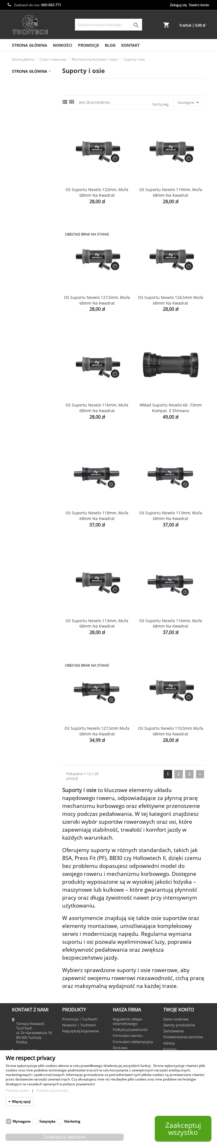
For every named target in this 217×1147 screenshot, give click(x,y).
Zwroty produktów (179, 1025)
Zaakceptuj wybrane (64, 1137)
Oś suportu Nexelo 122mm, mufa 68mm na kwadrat (97, 192)
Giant (19, 468)
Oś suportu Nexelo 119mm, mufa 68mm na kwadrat (170, 192)
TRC (18, 661)
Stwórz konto (199, 5)
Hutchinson (25, 490)
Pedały (27, 295)
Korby (30, 207)
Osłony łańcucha (36, 272)
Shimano (22, 600)
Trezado (22, 672)
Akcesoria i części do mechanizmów (32, 191)
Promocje (88, 45)
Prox (18, 567)
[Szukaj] (108, 25)
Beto (18, 413)
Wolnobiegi (31, 283)
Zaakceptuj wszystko (183, 1128)
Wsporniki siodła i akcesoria (33, 335)
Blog (110, 45)
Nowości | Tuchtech (79, 1025)
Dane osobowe (175, 1019)
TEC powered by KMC (29, 636)
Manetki (28, 245)
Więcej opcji (21, 1101)
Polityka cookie (17, 1090)
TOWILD (21, 649)
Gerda (20, 457)
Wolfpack (23, 683)
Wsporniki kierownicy (27, 319)
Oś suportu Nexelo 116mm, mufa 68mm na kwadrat (97, 407)
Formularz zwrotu (128, 1035)
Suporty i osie (38, 234)
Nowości (62, 45)
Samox (20, 589)
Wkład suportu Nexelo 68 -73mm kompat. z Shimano (171, 407)
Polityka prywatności (130, 1029)
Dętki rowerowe (29, 360)
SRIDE (19, 622)
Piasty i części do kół (33, 259)
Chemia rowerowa (31, 93)
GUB (18, 479)
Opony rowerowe (30, 371)
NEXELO (21, 556)
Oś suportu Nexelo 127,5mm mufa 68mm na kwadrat (96, 731)
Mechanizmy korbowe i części (29, 172)
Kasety (27, 126)
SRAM (19, 611)
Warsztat (22, 382)
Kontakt (130, 45)
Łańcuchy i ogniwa (27, 156)
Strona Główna (29, 45)
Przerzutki (30, 306)
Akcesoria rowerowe (33, 82)
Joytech (21, 512)
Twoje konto (178, 1010)
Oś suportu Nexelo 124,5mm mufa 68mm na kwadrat (170, 300)
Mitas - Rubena (28, 534)
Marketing (72, 1121)
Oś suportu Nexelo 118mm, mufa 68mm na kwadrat (97, 515)
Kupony (170, 1049)
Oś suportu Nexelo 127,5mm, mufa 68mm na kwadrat (97, 300)
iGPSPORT (23, 501)
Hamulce (29, 115)
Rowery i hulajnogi (31, 393)
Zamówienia (173, 1030)
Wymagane (22, 1121)
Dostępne (189, 102)
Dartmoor (23, 446)
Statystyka (47, 1121)
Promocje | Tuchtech (79, 1019)
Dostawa (120, 1047)
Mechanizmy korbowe (34, 221)
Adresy (169, 1043)
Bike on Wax (25, 424)
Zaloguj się (178, 5)
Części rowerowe (30, 104)
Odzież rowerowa (30, 349)
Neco (19, 545)
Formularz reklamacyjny (133, 1041)
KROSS (20, 523)
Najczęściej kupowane (80, 1030)
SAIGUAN (23, 578)
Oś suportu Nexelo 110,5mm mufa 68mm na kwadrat (170, 731)
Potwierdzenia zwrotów (183, 1036)
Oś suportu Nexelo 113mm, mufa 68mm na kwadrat (170, 515)
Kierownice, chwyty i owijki (28, 140)
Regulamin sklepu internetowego (127, 1021)
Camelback (24, 435)
